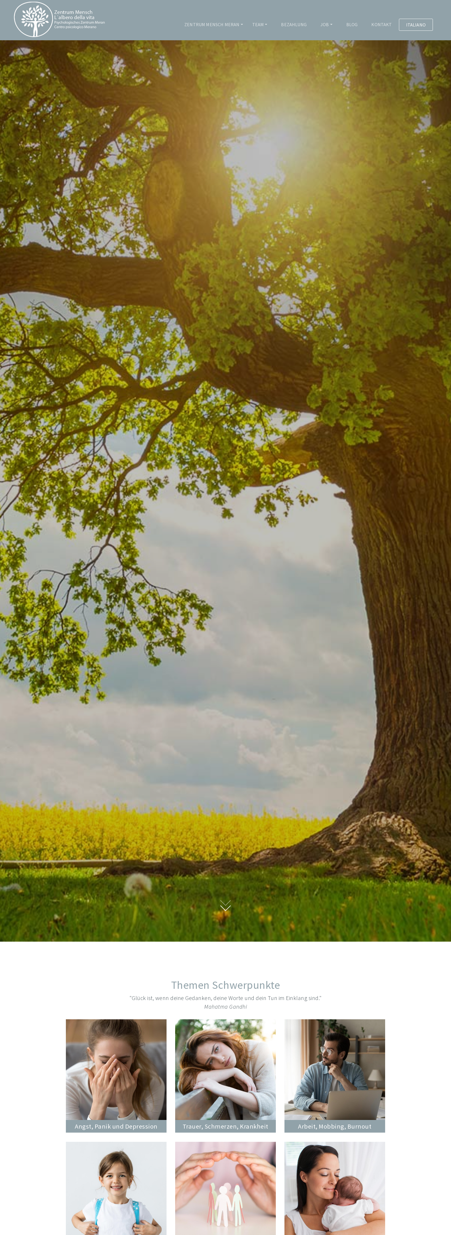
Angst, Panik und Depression (116, 1126)
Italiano (416, 25)
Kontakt (381, 24)
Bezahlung (294, 24)
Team (258, 24)
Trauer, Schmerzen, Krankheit (225, 1126)
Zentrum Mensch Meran (212, 24)
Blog (352, 24)
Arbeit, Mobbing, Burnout (334, 1126)
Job (324, 24)
